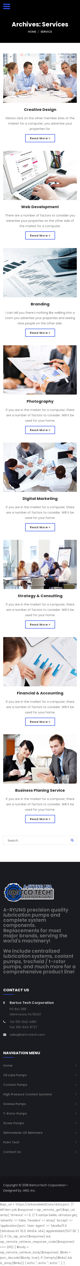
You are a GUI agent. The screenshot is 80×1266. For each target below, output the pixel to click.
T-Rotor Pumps (15, 1114)
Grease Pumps (14, 1104)
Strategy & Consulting (40, 596)
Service (46, 32)
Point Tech (11, 1142)
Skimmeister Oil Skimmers (23, 1133)
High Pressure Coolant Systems (27, 1094)
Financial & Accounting (40, 693)
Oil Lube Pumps (15, 1075)
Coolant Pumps (15, 1085)
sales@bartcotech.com (27, 1035)
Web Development (40, 206)
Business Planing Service (40, 790)
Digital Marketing (40, 498)
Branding (40, 304)
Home (32, 32)
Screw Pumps (13, 1123)
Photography (40, 401)
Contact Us (12, 1152)
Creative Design (40, 109)
